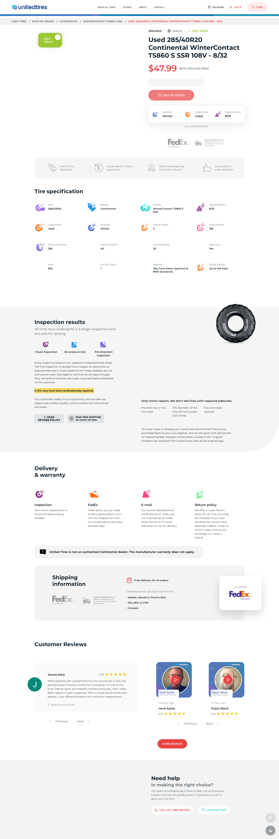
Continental (69, 21)
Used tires (19, 21)
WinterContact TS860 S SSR (103, 21)
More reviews (172, 743)
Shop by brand (43, 21)
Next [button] (81, 721)
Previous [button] (61, 721)
